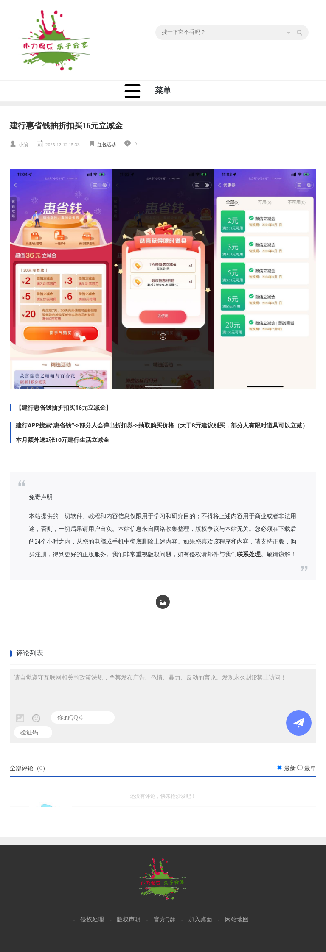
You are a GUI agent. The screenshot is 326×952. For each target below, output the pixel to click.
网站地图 (237, 919)
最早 (310, 768)
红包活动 (106, 144)
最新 (290, 768)
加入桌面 (200, 919)
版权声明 (129, 919)
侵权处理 (92, 919)
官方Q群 (165, 919)
